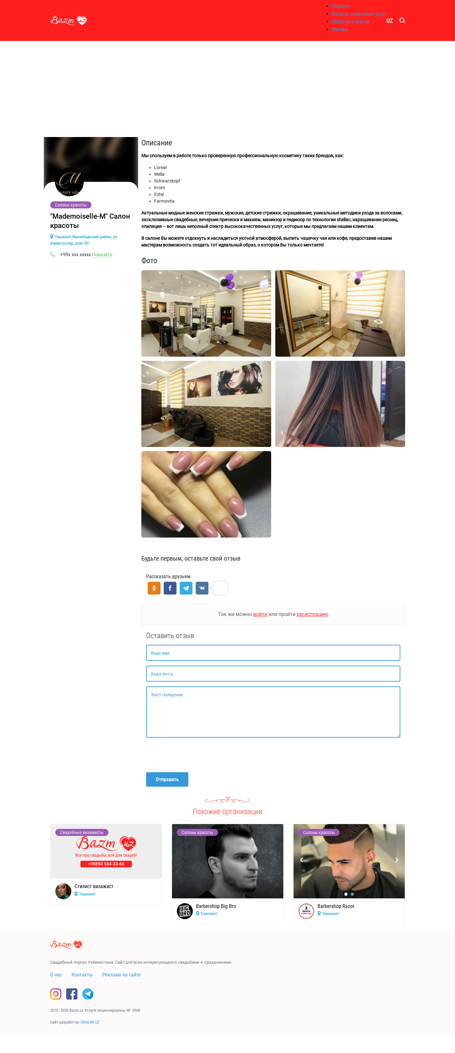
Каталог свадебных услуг (359, 14)
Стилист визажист (94, 886)
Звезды (340, 29)
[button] (346, 894)
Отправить (167, 779)
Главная (340, 6)
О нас (56, 975)
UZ (390, 20)
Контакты (82, 975)
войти (260, 614)
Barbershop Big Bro (216, 906)
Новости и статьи (350, 22)
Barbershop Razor (336, 906)
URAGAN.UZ (90, 1022)
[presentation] (194, 754)
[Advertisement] (228, 89)
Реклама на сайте (121, 975)
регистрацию (312, 614)
